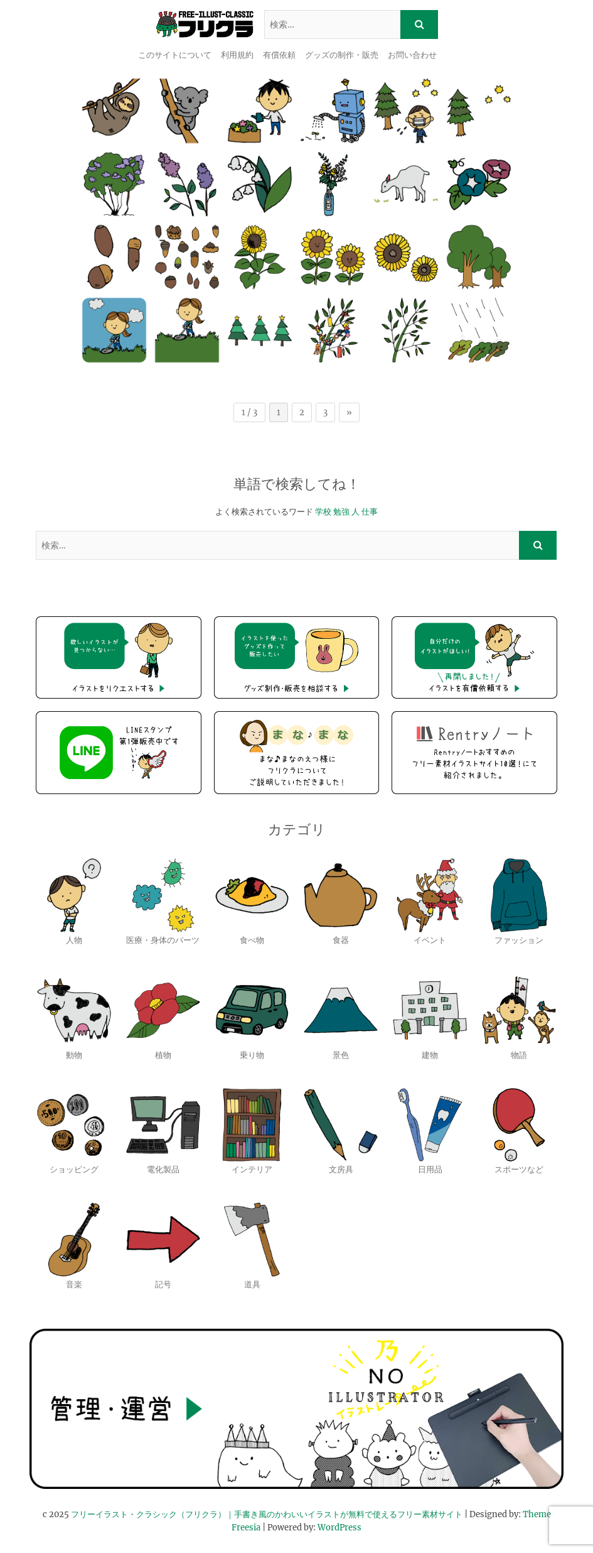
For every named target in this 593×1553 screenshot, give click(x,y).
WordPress (339, 1527)
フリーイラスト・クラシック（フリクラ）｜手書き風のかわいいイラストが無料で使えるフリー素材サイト (266, 1514)
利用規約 (237, 55)
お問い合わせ (412, 55)
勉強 (341, 511)
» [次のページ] (349, 412)
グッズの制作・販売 (341, 55)
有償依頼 (279, 55)
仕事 (369, 511)
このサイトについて (174, 55)
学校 (323, 511)
